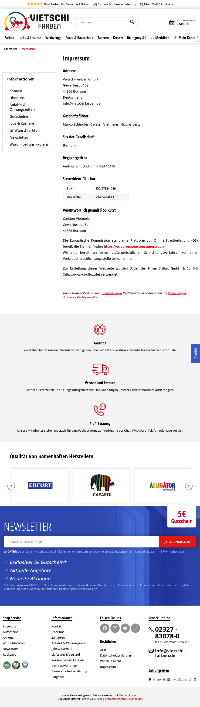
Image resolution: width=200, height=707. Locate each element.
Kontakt (16, 90)
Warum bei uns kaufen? (29, 144)
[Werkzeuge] (53, 38)
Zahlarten (58, 637)
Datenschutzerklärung (115, 655)
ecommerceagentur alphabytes (123, 698)
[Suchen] (132, 22)
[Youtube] (125, 628)
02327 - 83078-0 (167, 632)
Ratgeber (57, 677)
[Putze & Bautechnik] (79, 38)
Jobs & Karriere (22, 123)
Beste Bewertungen (64, 666)
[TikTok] (135, 628)
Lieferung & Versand (65, 654)
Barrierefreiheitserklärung (69, 671)
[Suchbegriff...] (106, 22)
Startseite (10, 49)
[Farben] (9, 38)
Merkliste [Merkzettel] (160, 37)
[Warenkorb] (182, 22)
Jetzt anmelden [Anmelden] (178, 542)
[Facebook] (104, 628)
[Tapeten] (103, 38)
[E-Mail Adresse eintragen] (81, 541)
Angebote (9, 626)
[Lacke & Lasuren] (29, 38)
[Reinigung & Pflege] (140, 38)
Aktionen (9, 637)
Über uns (17, 97)
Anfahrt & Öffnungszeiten (22, 107)
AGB (103, 650)
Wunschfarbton (27, 130)
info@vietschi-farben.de (170, 653)
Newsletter (19, 137)
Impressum (108, 667)
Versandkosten (128, 695)
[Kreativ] (118, 38)
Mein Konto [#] (185, 37)
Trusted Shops (112, 293)
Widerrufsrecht (110, 661)
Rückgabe (9, 654)
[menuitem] (106, 22)
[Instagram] (115, 628)
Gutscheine (19, 116)
